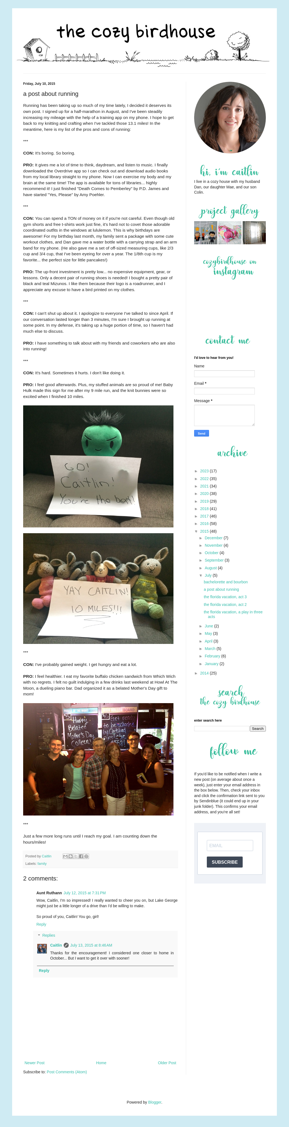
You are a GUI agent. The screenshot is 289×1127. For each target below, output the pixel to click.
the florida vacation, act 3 (225, 597)
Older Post (167, 1063)
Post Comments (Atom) (67, 1072)
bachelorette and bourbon (226, 582)
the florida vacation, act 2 (225, 604)
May (209, 633)
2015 (205, 531)
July (209, 575)
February (213, 656)
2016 (205, 523)
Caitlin (56, 945)
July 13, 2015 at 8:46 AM (91, 945)
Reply (41, 924)
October (212, 553)
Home (101, 1063)
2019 (205, 501)
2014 (205, 673)
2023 (205, 471)
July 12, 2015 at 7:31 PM (85, 893)
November (214, 545)
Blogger (154, 1102)
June (209, 626)
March (210, 648)
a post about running (221, 589)
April (209, 641)
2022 (205, 478)
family (42, 864)
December (214, 538)
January (212, 664)
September (214, 560)
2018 (205, 508)
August (211, 568)
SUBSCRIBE (225, 862)
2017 (205, 516)
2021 (205, 486)
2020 (205, 493)
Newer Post (34, 1063)
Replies (48, 935)
